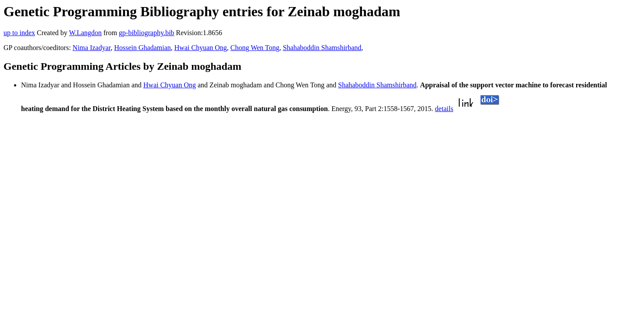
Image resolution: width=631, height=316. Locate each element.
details (444, 108)
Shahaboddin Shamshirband (322, 47)
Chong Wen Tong (255, 47)
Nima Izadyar (92, 47)
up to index (19, 32)
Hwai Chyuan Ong (200, 47)
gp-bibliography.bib (146, 32)
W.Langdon (85, 32)
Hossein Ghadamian (142, 47)
